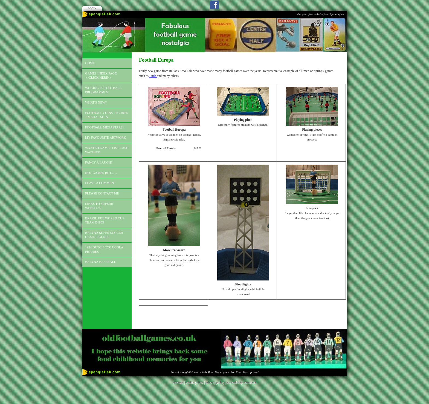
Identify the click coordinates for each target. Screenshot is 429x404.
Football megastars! (104, 127)
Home (90, 63)
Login (92, 8)
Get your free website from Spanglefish (320, 14)
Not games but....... (101, 173)
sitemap (178, 382)
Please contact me (102, 193)
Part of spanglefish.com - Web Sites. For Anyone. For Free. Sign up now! (214, 372)
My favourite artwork (105, 137)
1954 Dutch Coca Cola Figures (104, 249)
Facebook (214, 5)
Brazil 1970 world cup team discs (104, 220)
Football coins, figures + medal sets (106, 115)
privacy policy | (216, 382)
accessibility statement (241, 382)
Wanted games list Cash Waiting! (107, 150)
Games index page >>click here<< (101, 75)
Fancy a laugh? (98, 162)
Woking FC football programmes (103, 90)
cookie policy (194, 382)
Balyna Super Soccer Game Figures (104, 235)
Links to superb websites (99, 206)
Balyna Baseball (100, 262)
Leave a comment (100, 183)
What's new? (96, 102)
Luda (153, 76)
